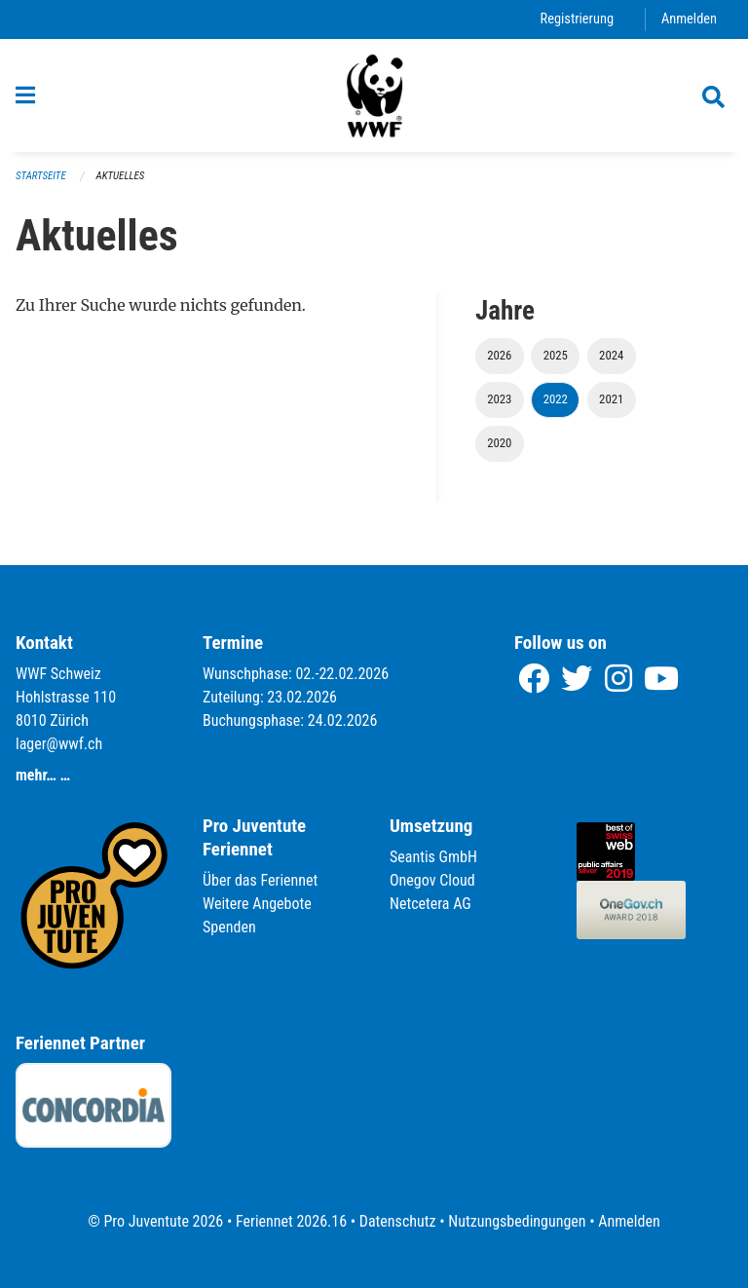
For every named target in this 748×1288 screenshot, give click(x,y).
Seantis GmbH (433, 857)
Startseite (41, 176)
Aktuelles (120, 176)
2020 (499, 443)
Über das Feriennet (260, 880)
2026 (499, 355)
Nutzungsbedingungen (516, 1221)
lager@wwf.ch (59, 744)
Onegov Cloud (432, 880)
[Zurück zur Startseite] (373, 95)
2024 (611, 355)
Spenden (229, 927)
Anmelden (689, 19)
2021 (611, 399)
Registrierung (577, 19)
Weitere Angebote (257, 903)
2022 (555, 399)
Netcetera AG (430, 903)
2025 (555, 355)
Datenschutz (397, 1221)
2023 (499, 399)
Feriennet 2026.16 (291, 1221)
